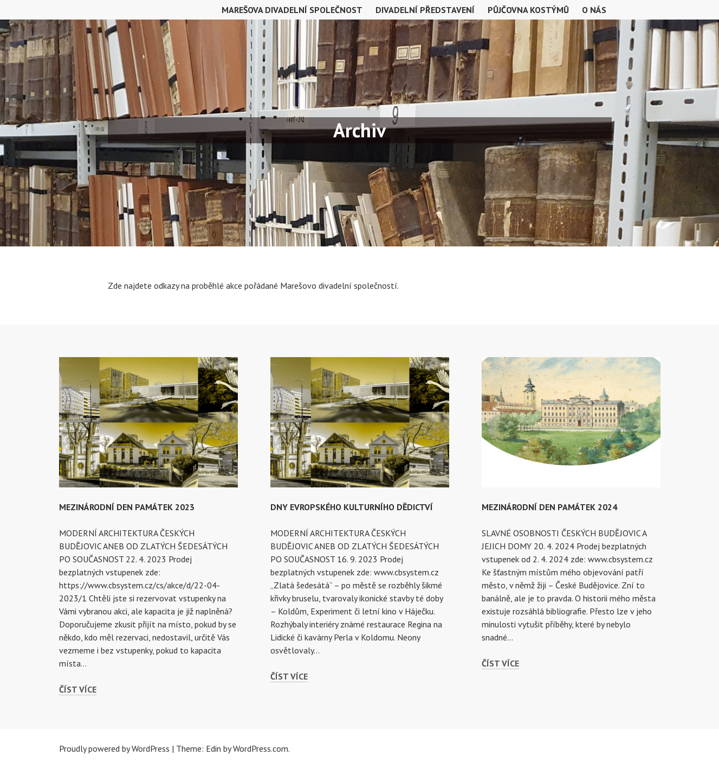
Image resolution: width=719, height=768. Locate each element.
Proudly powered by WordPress (114, 748)
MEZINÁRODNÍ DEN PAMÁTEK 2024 (549, 507)
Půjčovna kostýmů (528, 9)
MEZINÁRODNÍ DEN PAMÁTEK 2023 (127, 507)
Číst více (77, 689)
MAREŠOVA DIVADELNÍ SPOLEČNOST (292, 9)
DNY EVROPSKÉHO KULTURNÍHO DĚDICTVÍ (351, 507)
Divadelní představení (425, 9)
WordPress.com (260, 748)
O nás (594, 9)
